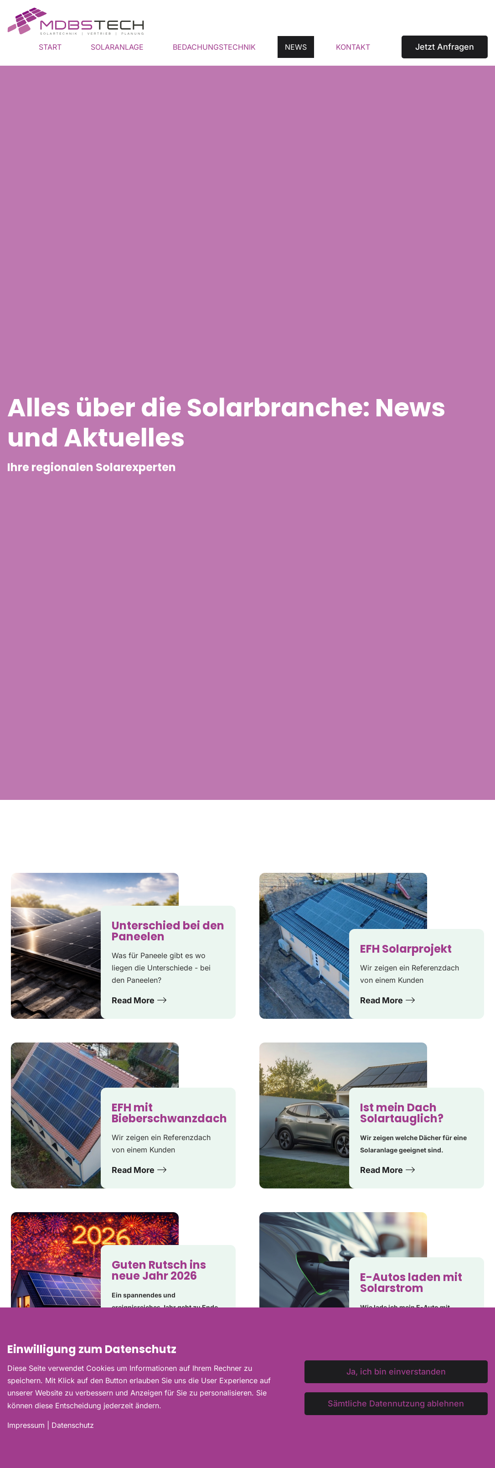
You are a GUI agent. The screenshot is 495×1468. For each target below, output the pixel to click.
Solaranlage (117, 47)
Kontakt (353, 47)
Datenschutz (73, 1425)
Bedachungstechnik (214, 47)
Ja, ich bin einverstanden (396, 1371)
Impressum (26, 1425)
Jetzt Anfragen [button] (444, 47)
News (296, 47)
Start (50, 47)
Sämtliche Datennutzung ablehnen (396, 1403)
